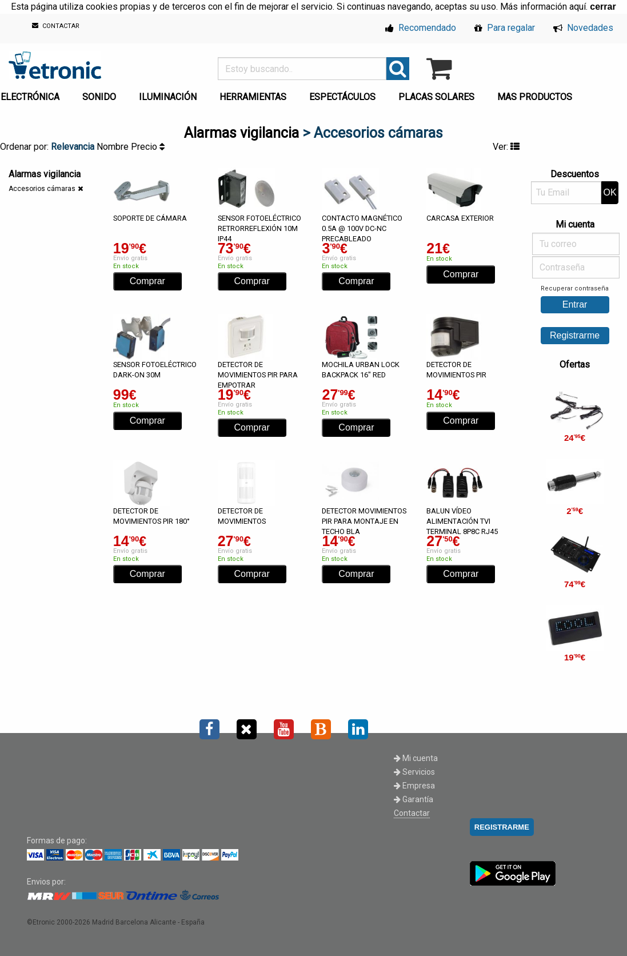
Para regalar (504, 27)
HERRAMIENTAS (252, 96)
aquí (577, 6)
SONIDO (99, 96)
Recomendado (420, 27)
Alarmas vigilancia (241, 133)
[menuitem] (101, 94)
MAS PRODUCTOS (534, 96)
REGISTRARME (501, 827)
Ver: (506, 146)
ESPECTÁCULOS (342, 96)
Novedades (583, 27)
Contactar (412, 813)
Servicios (414, 771)
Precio (148, 146)
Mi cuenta (416, 758)
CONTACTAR (55, 26)
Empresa (414, 785)
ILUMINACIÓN (168, 96)
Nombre (114, 146)
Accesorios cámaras (42, 189)
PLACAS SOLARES (436, 96)
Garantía (413, 799)
